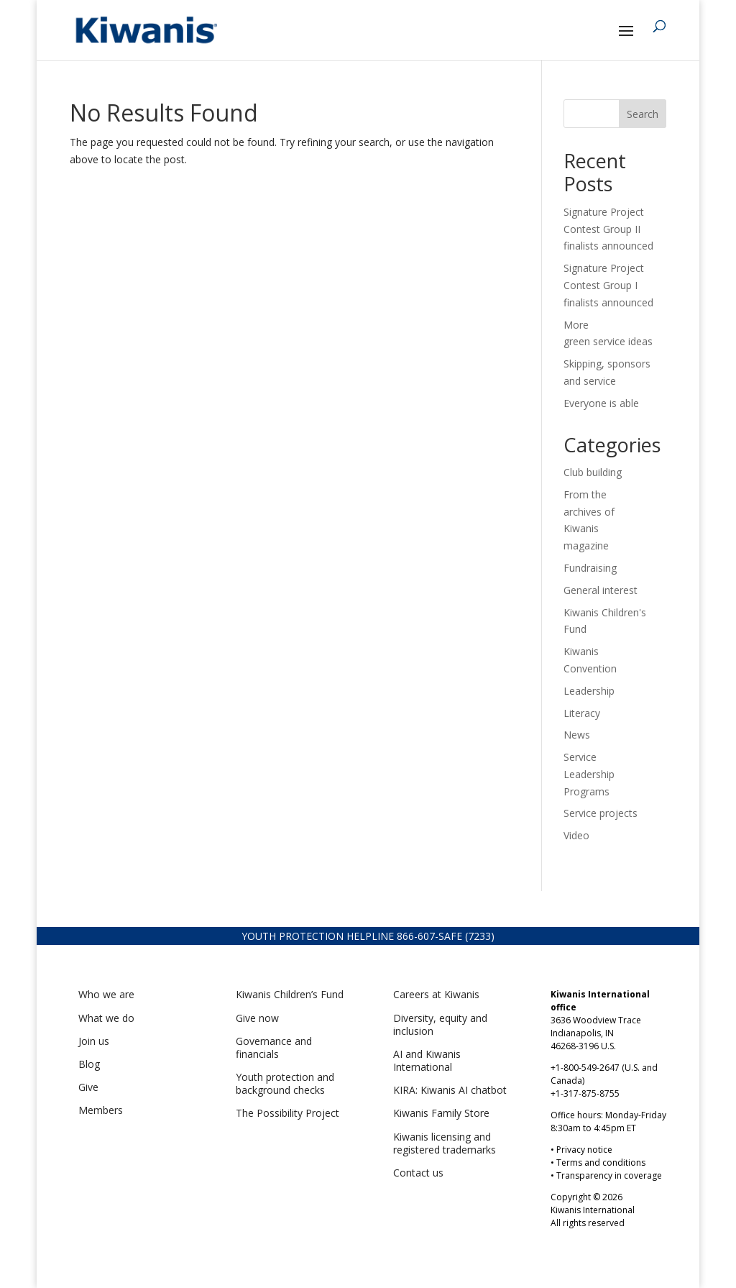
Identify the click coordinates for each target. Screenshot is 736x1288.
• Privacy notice (581, 1149)
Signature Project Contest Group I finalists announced (608, 285)
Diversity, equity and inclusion (440, 1024)
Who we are (106, 994)
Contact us (418, 1172)
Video (576, 835)
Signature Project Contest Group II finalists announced (608, 229)
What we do (106, 1018)
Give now (257, 1018)
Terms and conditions (600, 1162)
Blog (89, 1064)
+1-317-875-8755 (585, 1093)
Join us (93, 1041)
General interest (601, 590)
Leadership (589, 691)
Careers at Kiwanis (436, 994)
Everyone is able (601, 403)
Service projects (601, 813)
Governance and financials (274, 1047)
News (577, 734)
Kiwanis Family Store (441, 1113)
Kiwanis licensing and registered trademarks (444, 1143)
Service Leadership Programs (589, 774)
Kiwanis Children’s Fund (290, 994)
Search (642, 114)
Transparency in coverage (609, 1175)
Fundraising (590, 568)
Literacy (582, 713)
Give (88, 1087)
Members (100, 1110)
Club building (593, 472)
